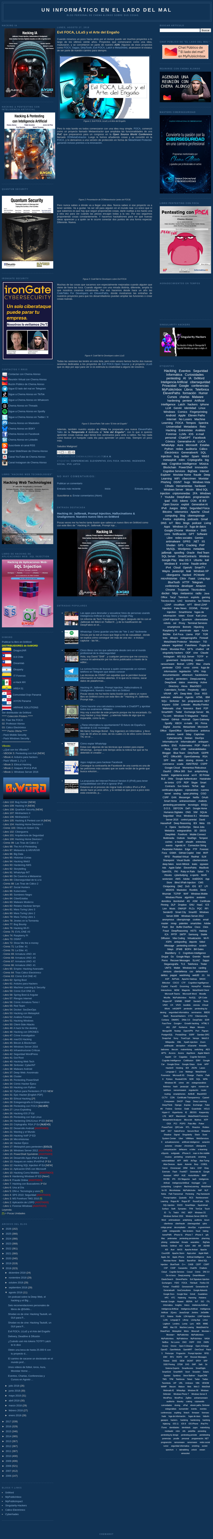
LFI (206, 886)
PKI (176, 871)
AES (208, 1049)
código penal (166, 1227)
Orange (190, 1075)
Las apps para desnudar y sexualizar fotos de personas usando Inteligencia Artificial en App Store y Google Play (115, 614)
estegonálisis (170, 1409)
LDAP (168, 604)
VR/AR (167, 693)
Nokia (163, 1194)
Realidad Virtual (180, 856)
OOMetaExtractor (76, 137)
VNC (183, 1213)
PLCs (192, 908)
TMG (164, 1379)
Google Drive (173, 1064)
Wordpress (184, 548)
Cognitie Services (176, 1272)
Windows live (189, 968)
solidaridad (174, 1242)
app (203, 786)
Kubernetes (20, 891)
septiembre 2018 (18, 1287)
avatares (201, 897)
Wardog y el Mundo (24, 1131)
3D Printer (204, 775)
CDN (172, 1097)
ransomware (167, 664)
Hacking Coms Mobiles (26, 1172)
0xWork (164, 1246)
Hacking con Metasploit (26, 1013)
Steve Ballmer (189, 1376)
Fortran (166, 1287)
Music (172, 908)
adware (166, 645)
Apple (181, 415)
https (175, 593)
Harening (192, 1298)
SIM (195, 812)
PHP (202, 545)
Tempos (191, 422)
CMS (200, 882)
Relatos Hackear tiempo (27, 905)
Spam (195, 456)
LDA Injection (189, 1316)
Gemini (199, 537)
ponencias (166, 1439)
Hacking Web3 (22, 861)
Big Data (18, 854)
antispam (203, 741)
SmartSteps (190, 1205)
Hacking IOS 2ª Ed (24, 1113)
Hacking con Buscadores (26, 1183)
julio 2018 (14, 1385)
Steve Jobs (198, 827)
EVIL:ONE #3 (22, 931)
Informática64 (188, 741)
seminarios (196, 1012)
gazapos (164, 1420)
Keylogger (196, 1183)
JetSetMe (205, 1313)
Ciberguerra (21, 831)
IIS (203, 541)
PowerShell (185, 467)
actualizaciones (172, 1142)
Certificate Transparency (188, 1097)
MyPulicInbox (196, 1339)
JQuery (173, 1313)
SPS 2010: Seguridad (24, 1194)
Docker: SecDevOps (25, 1009)
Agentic (189, 697)
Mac (198, 664)
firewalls (203, 1045)
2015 (9, 1431)
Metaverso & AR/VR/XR (27, 850)
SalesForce (179, 1131)
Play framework (203, 1194)
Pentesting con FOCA (25, 1106)
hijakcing (166, 1424)
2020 (9, 1258)
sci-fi (194, 775)
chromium (188, 1146)
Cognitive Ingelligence (198, 983)
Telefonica (193, 964)
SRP (205, 1361)
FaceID (173, 986)
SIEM (182, 1361)
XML (179, 1042)
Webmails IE (168, 1390)
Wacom (172, 1387)
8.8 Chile (12, 656)
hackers (193, 404)
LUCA (201, 441)
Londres (176, 1324)
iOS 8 (183, 1424)
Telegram (197, 582)
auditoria (198, 1220)
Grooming (184, 986)
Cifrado (169, 485)
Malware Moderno (23, 902)
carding (202, 968)
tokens (184, 500)
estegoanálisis (184, 830)
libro (178, 523)
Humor (203, 393)
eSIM (164, 1231)
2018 (9, 1268)
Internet (171, 419)
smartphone (173, 626)
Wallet (177, 968)
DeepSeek (170, 682)
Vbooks (168, 875)
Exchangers (167, 1283)
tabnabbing (184, 1450)
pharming (206, 1238)
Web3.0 (205, 1038)
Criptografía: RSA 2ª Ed (27, 1124)
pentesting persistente (174, 805)
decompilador (180, 1227)
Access (172, 1053)
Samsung (193, 934)
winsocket (185, 1453)
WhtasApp (180, 1390)
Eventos (185, 371)
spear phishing (190, 793)
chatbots (202, 801)
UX (171, 1005)
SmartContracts (187, 556)
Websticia (170, 830)
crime (181, 1083)
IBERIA (189, 1301)
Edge (187, 849)
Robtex (206, 1127)
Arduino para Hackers (25, 983)
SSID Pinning (169, 1364)
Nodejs (177, 1031)
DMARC (175, 1020)
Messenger (184, 797)
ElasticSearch (167, 1279)
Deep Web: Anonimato (26, 1072)
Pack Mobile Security (14, 734)
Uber (181, 1138)
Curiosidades (194, 374)
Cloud (176, 567)
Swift (173, 1209)
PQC (199, 908)
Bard (198, 708)
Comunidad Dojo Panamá (21, 694)
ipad (167, 500)
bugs (187, 482)
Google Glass (188, 1064)
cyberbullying (181, 875)
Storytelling (20, 868)
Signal (177, 1134)
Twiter (197, 1379)
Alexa (184, 686)
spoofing (179, 552)
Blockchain (169, 467)
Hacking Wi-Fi (21, 928)
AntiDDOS (197, 879)
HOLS (207, 1109)
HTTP (185, 582)
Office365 (176, 756)
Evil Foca (113, 461)
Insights (178, 1305)
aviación (206, 1142)
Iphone (204, 404)
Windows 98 (193, 1390)
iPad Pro (204, 1424)
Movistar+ (195, 641)
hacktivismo (201, 675)
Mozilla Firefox (201, 704)
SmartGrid (166, 1372)
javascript (178, 571)
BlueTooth (174, 582)
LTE (164, 1116)
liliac (163, 1238)
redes (179, 448)
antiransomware (187, 801)
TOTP (200, 656)
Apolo (179, 1164)
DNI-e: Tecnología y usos (26, 1191)
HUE (184, 1175)
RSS (204, 693)
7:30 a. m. (106, 457)
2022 (9, 1248)
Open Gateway (201, 719)
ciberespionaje (196, 515)
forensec (205, 1413)
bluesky (180, 1401)
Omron (173, 1346)
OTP (178, 782)
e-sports (194, 875)
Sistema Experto (172, 1368)
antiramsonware (201, 1398)
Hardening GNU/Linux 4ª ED (29, 1120)
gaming (206, 597)
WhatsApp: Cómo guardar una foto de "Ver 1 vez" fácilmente (113, 631)
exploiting (179, 519)
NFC (165, 756)
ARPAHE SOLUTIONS (20, 707)
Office (164, 597)
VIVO (178, 1005)
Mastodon (182, 890)
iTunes (164, 1427)
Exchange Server (193, 712)
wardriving (185, 975)
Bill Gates (198, 949)
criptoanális (199, 1401)
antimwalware (174, 1220)
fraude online (199, 563)
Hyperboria (177, 1112)
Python (169, 448)
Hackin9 (169, 1068)
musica (168, 1157)
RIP (186, 1357)
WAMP (164, 1387)
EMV (198, 1060)
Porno (165, 960)
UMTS (168, 968)
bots (165, 637)
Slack (197, 1134)
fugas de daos (194, 1416)
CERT (198, 1264)
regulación (193, 1090)
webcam (165, 697)
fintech (186, 1413)
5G (208, 975)
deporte (193, 942)
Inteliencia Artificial (200, 1305)
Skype (194, 782)
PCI (175, 1123)
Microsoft (191, 445)
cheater (178, 1146)
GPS (181, 545)
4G (188, 901)
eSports (164, 1153)
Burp (196, 1164)
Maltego (189, 1072)
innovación (201, 467)
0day (188, 734)
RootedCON (181, 1079)
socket (204, 1446)
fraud (198, 1231)
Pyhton (169, 1079)
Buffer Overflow (184, 927)
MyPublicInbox (13, 1496)
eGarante (192, 1045)
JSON (194, 1068)
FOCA (67, 47)
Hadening (182, 1298)
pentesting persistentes (189, 1238)
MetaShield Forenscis (198, 1116)
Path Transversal (175, 1194)
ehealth (189, 842)
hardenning (195, 1420)
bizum (206, 1220)
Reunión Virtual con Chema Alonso (27, 379)
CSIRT (206, 1264)
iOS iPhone (193, 1424)
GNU (191, 904)
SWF (194, 1364)
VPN (196, 671)
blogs (186, 523)
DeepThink (167, 1105)
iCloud (205, 1005)
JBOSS (193, 1112)
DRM (185, 1168)
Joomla (176, 726)
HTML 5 (205, 1023)
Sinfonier (174, 701)
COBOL (204, 1164)
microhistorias (169, 578)
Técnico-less (168, 600)
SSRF (191, 1034)
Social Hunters (22, 887)
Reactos (196, 1127)
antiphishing (201, 771)
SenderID (168, 912)
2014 (9, 1436)
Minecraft (195, 1331)
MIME (205, 1324)
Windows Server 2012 (26, 1150)
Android (171, 415)
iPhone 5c (178, 1235)
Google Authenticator (186, 778)
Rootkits (193, 890)
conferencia (172, 585)
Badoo (181, 1261)
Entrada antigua (143, 488)
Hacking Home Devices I (28, 839)
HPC (167, 1298)
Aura (180, 445)
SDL (207, 1201)
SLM (204, 856)
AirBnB (191, 1094)
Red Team (19, 1005)
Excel (190, 615)
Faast (191, 578)
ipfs (207, 1235)
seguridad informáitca (179, 1012)
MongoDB (167, 1031)
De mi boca (171, 1275)
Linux (202, 408)
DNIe (170, 778)
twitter (185, 456)
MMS (165, 1327)
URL (181, 1383)
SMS (203, 530)
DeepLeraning (184, 1275)
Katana (170, 1316)
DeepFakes (184, 496)
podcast (196, 523)
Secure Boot (193, 1131)
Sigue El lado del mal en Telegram (24, 388)
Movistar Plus (177, 649)
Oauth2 (167, 771)
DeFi (187, 808)
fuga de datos (198, 526)
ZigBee (189, 1398)
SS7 (170, 1131)
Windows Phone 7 (181, 1394)
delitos (164, 975)
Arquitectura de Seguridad (29, 835)
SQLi (164, 701)
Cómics (170, 441)
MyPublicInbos (197, 1335)
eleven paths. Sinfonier (200, 1405)
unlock (194, 1450)
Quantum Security (25, 809)
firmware (195, 1413)
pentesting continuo (186, 945)
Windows (169, 411)
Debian (188, 738)
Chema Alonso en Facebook (23, 434)
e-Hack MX (14, 682)
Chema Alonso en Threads (19, 405)
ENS (174, 745)
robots (167, 623)
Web (189, 1387)
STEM (180, 1364)
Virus (178, 816)
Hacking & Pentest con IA (29, 820)
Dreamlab (13, 663)
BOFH (188, 949)
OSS (199, 1342)
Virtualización (194, 938)
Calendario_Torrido (174, 689)
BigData (192, 471)
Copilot (164, 986)
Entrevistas (186, 430)
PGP (197, 745)
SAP (163, 1131)
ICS (207, 904)
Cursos (172, 397)
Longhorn (177, 1187)
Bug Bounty (20, 924)
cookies (197, 919)
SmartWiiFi (178, 1372)
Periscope (169, 1353)
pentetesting (204, 1435)
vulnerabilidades (197, 749)
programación (201, 496)
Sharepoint (168, 860)
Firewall (203, 637)
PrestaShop (180, 1034)
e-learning (202, 1149)
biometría (190, 600)
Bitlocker (166, 983)
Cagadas (183, 1057)
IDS (194, 886)
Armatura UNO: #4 (25, 954)
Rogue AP (167, 1001)
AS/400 (206, 1246)
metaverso (186, 593)
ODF (188, 652)
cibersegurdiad (193, 1224)
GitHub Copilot (186, 853)
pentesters (182, 678)
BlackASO (202, 1094)
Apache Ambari (191, 1250)
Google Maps (183, 956)
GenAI (178, 408)
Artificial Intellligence (195, 1257)
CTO (190, 1016)
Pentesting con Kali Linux (27, 1117)
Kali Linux (201, 615)
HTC (173, 1298)
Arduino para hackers (26, 757)
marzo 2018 (15, 1405)
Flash (174, 1172)
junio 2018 (15, 1390)
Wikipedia (169, 1042)
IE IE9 (202, 500)
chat (178, 708)
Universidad (173, 426)
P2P (205, 708)
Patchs (199, 1075)
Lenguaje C (171, 1072)
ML (207, 712)
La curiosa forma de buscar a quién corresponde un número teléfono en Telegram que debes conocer (113, 670)
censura (167, 971)
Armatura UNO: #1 (25, 965)
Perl (197, 1031)
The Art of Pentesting (25, 846)
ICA (166, 934)
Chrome (170, 589)
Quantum (187, 619)
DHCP (180, 1101)
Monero (201, 1027)
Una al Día (18, 1187)
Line (204, 1183)
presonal (185, 1439)
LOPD (190, 664)
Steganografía (171, 964)
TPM (171, 1379)
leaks (194, 864)
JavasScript (184, 1313)
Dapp (187, 1101)
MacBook (204, 867)
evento (169, 845)
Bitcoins (167, 511)
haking (205, 1231)
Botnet (180, 664)
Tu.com (167, 715)
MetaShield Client (201, 990)
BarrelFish (191, 1261)
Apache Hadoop (189, 979)
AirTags (194, 1161)
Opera (172, 827)
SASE (174, 1361)
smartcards (190, 1157)
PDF (197, 634)
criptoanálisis (191, 790)
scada (180, 763)
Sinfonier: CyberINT (24, 1065)
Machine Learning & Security (29, 987)
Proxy (182, 623)
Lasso (202, 1068)
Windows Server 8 (199, 1394)
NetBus (165, 1342)
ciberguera (201, 1146)
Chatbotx (203, 1268)
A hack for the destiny (25, 1028)
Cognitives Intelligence (194, 953)
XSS (174, 500)
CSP (166, 1268)
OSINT (17, 939)
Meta (202, 823)
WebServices (202, 1138)
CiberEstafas (21, 898)
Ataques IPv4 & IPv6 (25, 768)
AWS (177, 879)
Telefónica (202, 389)
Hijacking (199, 626)
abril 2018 (14, 1400)
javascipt (184, 1086)
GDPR (205, 752)
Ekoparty (12, 669)
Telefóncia (180, 1379)
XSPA (169, 942)
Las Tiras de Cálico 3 (26, 842)
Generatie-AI (195, 1172)
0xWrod (173, 1246)
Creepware (169, 1101)
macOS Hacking (23, 1039)
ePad (185, 1405)
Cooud (189, 1272)
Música (203, 463)
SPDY (198, 1361)
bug (176, 456)
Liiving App (195, 1320)
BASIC (202, 979)
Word (163, 1220)
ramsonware (179, 1442)
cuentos (205, 790)
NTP (206, 1120)
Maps (192, 1027)
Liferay (185, 1320)
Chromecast (175, 1168)
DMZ (180, 886)
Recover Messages (180, 960)
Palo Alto (192, 1123)
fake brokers (188, 1231)
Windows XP (201, 571)
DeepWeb (170, 834)
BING (183, 508)
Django (178, 1105)
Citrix (183, 578)
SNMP (188, 1001)
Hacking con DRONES (26, 1031)
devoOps (192, 1227)
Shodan (170, 545)
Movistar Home (182, 474)
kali (207, 560)
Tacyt (173, 597)
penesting (202, 1431)
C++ (183, 1264)
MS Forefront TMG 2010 (25, 1198)
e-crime (184, 563)
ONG (188, 812)
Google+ (178, 1023)
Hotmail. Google (168, 1301)
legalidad (178, 645)
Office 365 (179, 771)
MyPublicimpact (14, 1501)
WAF (186, 893)
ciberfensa (168, 1224)
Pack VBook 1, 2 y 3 (14, 760)
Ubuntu (198, 560)
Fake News (180, 608)
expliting (177, 1413)
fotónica (167, 1086)
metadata (198, 548)
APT (189, 604)
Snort (187, 1372)
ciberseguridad (200, 382)
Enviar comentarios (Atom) (87, 495)
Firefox (167, 519)
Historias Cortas (22, 857)
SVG (187, 1364)
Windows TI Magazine (186, 715)
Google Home (200, 808)
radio (198, 593)
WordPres (179, 1398)
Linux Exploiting (22, 1109)
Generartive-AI (202, 1287)
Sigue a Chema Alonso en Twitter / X (28, 417)
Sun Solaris (183, 786)
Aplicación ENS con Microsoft (30, 1168)
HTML (199, 697)
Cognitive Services (174, 471)
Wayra (166, 571)
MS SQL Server (185, 656)
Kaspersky (204, 1112)
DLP (173, 904)
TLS (183, 964)
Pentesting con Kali (26, 753)
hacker (165, 719)
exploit (185, 504)
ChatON (193, 1268)
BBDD (207, 1012)
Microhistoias (174, 1190)
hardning (206, 1420)
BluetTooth (174, 1264)
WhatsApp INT (22, 872)
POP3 (182, 1123)
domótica (166, 901)
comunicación (170, 1149)
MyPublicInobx (189, 1190)
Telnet (189, 1379)
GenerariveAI (187, 1287)
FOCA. (185, 1283)
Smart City (180, 912)
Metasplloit (176, 1331)
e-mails (188, 723)
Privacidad (169, 385)
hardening (173, 400)
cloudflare (179, 604)
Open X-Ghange (186, 1346)
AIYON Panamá (16, 701)
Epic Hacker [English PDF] (28, 1094)
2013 (9, 1441)
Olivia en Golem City (28, 828)
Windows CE (200, 1213)
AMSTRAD (192, 763)
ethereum (187, 675)
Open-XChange (202, 1346)
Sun (190, 771)
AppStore (191, 1053)
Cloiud (164, 1272)
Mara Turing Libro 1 (24, 916)
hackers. (174, 1420)
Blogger (166, 752)
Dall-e (192, 1168)
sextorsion (167, 879)
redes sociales (183, 537)
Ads (164, 867)
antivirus (205, 730)
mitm (182, 459)
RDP (186, 782)
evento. (194, 1409)
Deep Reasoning (182, 823)
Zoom (203, 1042)
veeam (202, 1450)
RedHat (195, 856)
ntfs (183, 1431)
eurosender (183, 1409)
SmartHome (185, 612)
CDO (178, 667)
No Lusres (175, 1342)
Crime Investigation (24, 1035)
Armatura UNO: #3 (25, 957)
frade (164, 1416)
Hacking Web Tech (24, 1061)
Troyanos (183, 589)
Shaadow (205, 1131)
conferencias (80, 461)
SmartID (192, 912)
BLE (163, 778)
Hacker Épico (21, 1143)
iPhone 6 (186, 1153)
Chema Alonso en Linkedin (20, 439)
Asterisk (188, 1164)
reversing (193, 682)
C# (175, 1057)
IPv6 (69, 464)
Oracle (191, 552)
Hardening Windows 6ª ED (27, 1176)
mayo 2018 (15, 1395)
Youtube (169, 496)
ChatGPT (185, 437)
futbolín (206, 1416)
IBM (207, 697)
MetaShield (121, 47)
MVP (205, 853)
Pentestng (189, 1194)
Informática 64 (170, 741)
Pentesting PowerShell (26, 1080)
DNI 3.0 (206, 1272)
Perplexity (193, 689)
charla (206, 664)
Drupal (164, 956)
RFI (206, 908)
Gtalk (186, 1109)
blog (182, 515)
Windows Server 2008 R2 (196, 1216)
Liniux (205, 1320)
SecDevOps (184, 827)
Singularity (187, 1134)
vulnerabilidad (168, 1160)
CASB (190, 1264)
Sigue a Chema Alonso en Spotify (26, 411)
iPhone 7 (189, 1235)
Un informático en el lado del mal (106, 10)
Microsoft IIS (178, 1075)
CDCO (176, 983)
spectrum (170, 1450)
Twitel (179, 712)
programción (166, 1442)
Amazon (201, 585)
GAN (173, 797)
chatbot (200, 649)
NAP (200, 1190)
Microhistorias (21, 1139)
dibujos (174, 637)
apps (196, 630)
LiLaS (149, 364)
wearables (195, 1242)
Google (184, 385)
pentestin (188, 1008)
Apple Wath (203, 1253)
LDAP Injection (171, 619)
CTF (184, 983)
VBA (197, 1383)
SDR (191, 1079)
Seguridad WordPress (26, 1054)
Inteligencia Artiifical (180, 1183)
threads (185, 1242)
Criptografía (195, 459)
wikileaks (178, 697)
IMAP (204, 1175)
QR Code (202, 997)
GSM (176, 704)
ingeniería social (180, 775)
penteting (178, 1157)
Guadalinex (202, 1294)
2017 (9, 1421)
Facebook (199, 437)
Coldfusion (188, 1060)
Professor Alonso (15, 723)
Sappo (75, 47)
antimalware (173, 541)
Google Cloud (172, 767)
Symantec (182, 1209)
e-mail (200, 434)
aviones (168, 1146)
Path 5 (206, 745)
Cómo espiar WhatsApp (93, 743)
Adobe (186, 879)
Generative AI (200, 504)
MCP (171, 1116)
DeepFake (197, 1020)
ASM (194, 901)
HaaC (200, 904)
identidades (174, 1427)
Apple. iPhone (178, 1257)
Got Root (19, 1057)
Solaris (206, 1372)
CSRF (166, 797)
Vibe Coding (178, 938)
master (164, 923)
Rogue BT (186, 1201)
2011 (9, 1451)
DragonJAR (14, 650)
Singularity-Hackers (16, 1505)
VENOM (205, 1383)
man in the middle (201, 1153)
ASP (167, 979)
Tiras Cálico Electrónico (28, 972)
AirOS (179, 1250)
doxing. (178, 1405)
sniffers (165, 745)
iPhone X (199, 1235)
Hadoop (203, 931)
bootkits (187, 1005)
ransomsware (179, 1090)
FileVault (193, 1283)
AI (184, 378)
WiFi (177, 478)
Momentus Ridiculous (194, 767)
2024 (9, 1238)
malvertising (186, 1049)
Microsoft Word (190, 994)
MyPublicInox (182, 1339)
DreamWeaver (199, 1275)
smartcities (195, 923)
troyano (166, 704)
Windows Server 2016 (26, 771)
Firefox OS (204, 1283)
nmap (173, 923)
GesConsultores (184, 1290)
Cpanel (206, 1097)
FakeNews (191, 645)
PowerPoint (167, 1127)
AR (199, 1246)
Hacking (126, 461)
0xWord (9, 1492)
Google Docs (168, 1294)
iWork (167, 1008)
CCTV (165, 1097)
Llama (189, 634)
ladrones (165, 1049)
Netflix (196, 797)
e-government (204, 1227)
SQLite (203, 812)
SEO (203, 689)
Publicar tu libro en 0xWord (17, 641)
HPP (206, 1064)
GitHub (175, 719)
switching (199, 1049)
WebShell (206, 1387)
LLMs (182, 434)
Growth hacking (191, 1023)
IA (189, 378)
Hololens (202, 1298)
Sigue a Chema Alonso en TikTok (26, 394)
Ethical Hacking (22, 764)
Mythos (198, 1120)
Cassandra (182, 1268)
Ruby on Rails (188, 871)
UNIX (165, 1005)
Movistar (204, 478)
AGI (181, 1246)
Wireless (204, 556)
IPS (173, 1179)
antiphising (187, 1220)
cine (195, 652)
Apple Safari (175, 867)
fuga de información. (177, 1416)
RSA (205, 756)
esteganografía (188, 637)
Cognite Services (198, 1057)
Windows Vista (201, 482)
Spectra (203, 422)
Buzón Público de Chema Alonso (26, 384)
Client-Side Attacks (24, 1024)
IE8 (187, 1068)
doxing (189, 760)
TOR (205, 634)
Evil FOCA (99, 47)
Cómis (197, 1272)
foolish (164, 775)
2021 (9, 1253)
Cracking (191, 545)
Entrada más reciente (69, 488)
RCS (191, 1198)
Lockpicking (166, 1187)
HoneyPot (196, 986)
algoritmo (189, 897)
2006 (9, 1475)
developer (187, 585)
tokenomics (181, 511)
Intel (198, 853)
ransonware (192, 1442)
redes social (205, 1442)
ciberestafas (201, 619)
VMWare (190, 1138)
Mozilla (167, 997)
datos (182, 682)
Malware (197, 397)
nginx (193, 1086)
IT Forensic (14, 675)
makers (200, 660)
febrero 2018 (16, 1410)
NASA (207, 1339)
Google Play (169, 560)
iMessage (169, 945)
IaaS (194, 1179)
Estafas (204, 445)
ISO (202, 1301)
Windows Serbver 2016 (173, 1216)
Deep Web (186, 693)
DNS (164, 523)
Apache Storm (178, 1253)
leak (188, 571)
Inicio (107, 488)
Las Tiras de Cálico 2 (26, 883)
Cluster (17, 1076)
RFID (167, 856)
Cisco (197, 927)
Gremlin (196, 956)
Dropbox (182, 904)
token (182, 615)
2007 (9, 1470)
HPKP (176, 1175)
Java (206, 593)
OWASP (182, 908)
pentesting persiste (189, 1435)
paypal (173, 975)
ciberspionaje (183, 919)
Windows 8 (170, 563)
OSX (169, 1123)
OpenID (164, 1350)
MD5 (198, 1324)
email (206, 919)
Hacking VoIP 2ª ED (25, 1135)
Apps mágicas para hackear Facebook (101, 762)
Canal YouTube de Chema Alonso (26, 457)
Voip (203, 671)
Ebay (206, 1168)
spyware (204, 864)
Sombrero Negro (23, 894)
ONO (184, 1342)
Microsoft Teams (172, 994)
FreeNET (184, 1172)
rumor (166, 1446)
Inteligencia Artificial (174, 382)
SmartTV (200, 567)
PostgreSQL (167, 1034)
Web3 (205, 456)
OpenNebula (175, 1350)
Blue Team (179, 752)
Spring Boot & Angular (26, 994)
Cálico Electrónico (16, 727)
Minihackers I (22, 816)
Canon (165, 1168)
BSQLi (204, 805)
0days (170, 949)
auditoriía (170, 1401)
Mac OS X (185, 560)
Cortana (165, 1020)
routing (167, 1094)
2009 (9, 1461)
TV (207, 871)
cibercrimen (189, 478)
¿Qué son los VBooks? (16, 749)
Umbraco (189, 1383)
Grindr (192, 1294)
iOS (191, 434)
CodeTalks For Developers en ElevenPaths (82, 293)
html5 (204, 875)
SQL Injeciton (169, 1205)
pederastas (172, 1238)
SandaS (197, 1001)
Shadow (167, 1134)
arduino (170, 734)
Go (172, 956)
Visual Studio (183, 860)
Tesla (205, 1001)
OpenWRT (187, 1350)
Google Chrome (173, 530)
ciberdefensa (180, 971)
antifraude (168, 1045)
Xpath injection (191, 1042)
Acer (173, 1250)
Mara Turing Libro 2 (24, 913)
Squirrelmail (203, 1205)
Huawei (180, 1301)
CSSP (173, 1268)
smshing (202, 1157)
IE (186, 1112)
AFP (179, 1161)
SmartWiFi (167, 712)
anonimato (185, 630)
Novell (206, 956)
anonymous (168, 919)
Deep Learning (200, 1101)
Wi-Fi (206, 938)
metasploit (169, 459)
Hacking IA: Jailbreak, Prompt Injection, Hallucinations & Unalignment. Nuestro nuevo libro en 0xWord (96, 515)
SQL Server (169, 556)
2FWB (179, 949)
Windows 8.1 (190, 816)
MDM (176, 990)
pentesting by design (169, 1435)
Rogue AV (175, 1201)
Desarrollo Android (24, 1128)
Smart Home (170, 801)
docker (166, 593)
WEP (190, 1213)
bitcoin (189, 489)
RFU (172, 1357)
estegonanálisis (199, 1083)
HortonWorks (193, 1175)
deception (180, 1045)
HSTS (193, 931)
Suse (204, 1134)
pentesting (173, 378)
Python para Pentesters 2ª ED (30, 1091)
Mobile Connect (198, 834)
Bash (166, 1016)
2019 (9, 1263)
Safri (201, 1364)
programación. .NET (200, 1439)
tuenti (180, 734)
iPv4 (168, 567)
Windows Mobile (199, 893)
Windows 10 (180, 526)
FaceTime (166, 1023)
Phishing (166, 482)
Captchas (199, 734)
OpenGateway (192, 756)
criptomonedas (181, 493)
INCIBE (166, 1179)
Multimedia (168, 838)
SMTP (183, 934)
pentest (187, 400)
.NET (196, 541)
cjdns (205, 1224)
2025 (9, 1233)
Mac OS (173, 1327)
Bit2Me (166, 634)
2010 (9, 1456)
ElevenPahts (190, 867)
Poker (201, 1123)
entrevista (201, 842)
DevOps (199, 738)
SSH (175, 749)
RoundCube (198, 1201)
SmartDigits (201, 1368)
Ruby (167, 749)
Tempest (203, 838)
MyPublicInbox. (167, 1339)
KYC (163, 1316)
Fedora (168, 1109)
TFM (191, 1209)
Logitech (166, 1324)
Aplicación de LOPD (23, 1202)
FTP (195, 849)
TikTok (195, 786)
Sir (206, 1364)
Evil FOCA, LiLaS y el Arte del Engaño (29, 1331)
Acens (181, 1053)
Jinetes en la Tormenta (26, 920)
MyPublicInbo (183, 1335)
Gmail (204, 519)
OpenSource (191, 730)
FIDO (177, 1283)
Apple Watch (204, 1053)
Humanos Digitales (173, 812)
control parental (189, 819)
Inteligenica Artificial (189, 1309)
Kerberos (183, 1027)
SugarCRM (202, 1376)
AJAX (187, 1246)
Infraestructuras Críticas (27, 1050)
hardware (200, 485)
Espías (187, 1105)
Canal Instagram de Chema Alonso (27, 462)
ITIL (208, 1301)
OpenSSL (167, 871)
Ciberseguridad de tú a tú (27, 879)
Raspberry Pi (21, 935)
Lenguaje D (175, 1320)
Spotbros (177, 1376)
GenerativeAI (189, 452)
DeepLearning (198, 678)
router (204, 1090)
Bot (172, 927)
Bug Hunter (21, 802)
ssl (174, 623)
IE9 (195, 823)
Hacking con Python (25, 1087)
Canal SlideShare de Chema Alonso (28, 451)
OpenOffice (175, 730)
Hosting (179, 1068)
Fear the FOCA (14, 720)
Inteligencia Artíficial (169, 1309)
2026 (9, 1228)
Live (181, 1072)
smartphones (179, 1094)
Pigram (205, 1031)
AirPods (175, 979)
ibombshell (178, 901)
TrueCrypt (185, 1038)
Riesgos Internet (23, 998)
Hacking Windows (23, 1020)
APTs (163, 1053)
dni (187, 1083)
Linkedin (185, 704)
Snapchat (166, 1038)
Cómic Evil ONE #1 (24, 991)
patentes (183, 923)
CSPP (204, 763)
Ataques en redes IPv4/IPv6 (29, 1161)
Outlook (181, 838)
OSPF (191, 1342)
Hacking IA (21, 805)
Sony (175, 1038)
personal (170, 437)
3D (195, 830)
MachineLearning (191, 1187)
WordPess (167, 1398)
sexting (177, 793)
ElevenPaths (98, 461)
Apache (195, 511)
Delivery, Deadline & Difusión (24, 1336)
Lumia (184, 1324)
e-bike (192, 1149)
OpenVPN (188, 1031)
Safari (200, 871)
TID (205, 641)
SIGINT (190, 1361)
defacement (202, 971)
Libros (188, 389)
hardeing (184, 1420)
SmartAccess (187, 1368)
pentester (167, 667)
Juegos (173, 508)
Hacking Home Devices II (29, 824)
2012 (9, 1446)
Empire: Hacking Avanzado (28, 968)
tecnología (193, 805)
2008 (9, 1466)
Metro (186, 1331)
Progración (180, 1353)
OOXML (193, 608)
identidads (186, 1427)
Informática (167, 1305)
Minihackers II (22, 813)
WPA (205, 1079)
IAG (168, 1027)
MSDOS (170, 890)
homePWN (167, 1235)
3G (196, 723)
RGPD (179, 1357)
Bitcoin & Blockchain (25, 1042)
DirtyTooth (86, 47)
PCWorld (199, 574)
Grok (199, 1064)
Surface (165, 1209)
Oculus (165, 1346)
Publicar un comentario (69, 483)
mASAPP (176, 1008)
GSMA (172, 853)
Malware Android (23, 1068)
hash (175, 1086)
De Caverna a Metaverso (27, 876)
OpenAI (187, 567)
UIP (174, 1383)
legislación (185, 671)
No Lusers (185, 419)
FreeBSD (175, 1287)
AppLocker (191, 1253)
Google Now (182, 1294)
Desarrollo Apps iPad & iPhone (31, 1157)
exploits (195, 597)
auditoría (191, 448)
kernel (168, 793)
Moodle (202, 994)
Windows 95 (170, 1083)
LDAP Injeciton (204, 1316)
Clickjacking (169, 886)
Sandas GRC (203, 1034)
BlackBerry (170, 953)
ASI (166, 1250)
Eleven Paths (196, 415)
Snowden (196, 1372)
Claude (204, 652)
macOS (169, 678)
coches (168, 842)
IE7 (200, 886)
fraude (197, 474)
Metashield (189, 726)
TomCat (199, 1209)
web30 (195, 975)
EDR (207, 1020)
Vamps (196, 1038)
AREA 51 (12, 688)
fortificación (179, 534)
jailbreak (167, 552)
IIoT (196, 1301)
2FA (195, 493)
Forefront (182, 834)
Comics (182, 411)
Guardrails (196, 1109)
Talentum (183, 597)
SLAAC (196, 960)
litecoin (175, 1049)
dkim (180, 760)
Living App (204, 578)
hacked (187, 574)
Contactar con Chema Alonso (24, 374)
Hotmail (186, 719)
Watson (181, 1387)
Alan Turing (204, 1161)
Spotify (168, 723)
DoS (187, 886)
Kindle (178, 1316)
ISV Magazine (184, 1179)
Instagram (169, 656)
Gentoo (178, 1109)
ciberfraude (180, 1224)
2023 (9, 1243)
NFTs (190, 649)
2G (203, 975)
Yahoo (204, 715)
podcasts (193, 519)
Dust (197, 693)
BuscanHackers (178, 1016)
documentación (171, 675)
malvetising (205, 1427)
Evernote (166, 1172)
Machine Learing (187, 1327)
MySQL (170, 548)
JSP (174, 1027)
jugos (195, 1427)
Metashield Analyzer (172, 1120)
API (176, 693)
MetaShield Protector (175, 641)
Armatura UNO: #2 (25, 961)
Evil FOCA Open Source (116, 364)
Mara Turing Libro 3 (24, 909)
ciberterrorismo (200, 860)
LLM (168, 408)
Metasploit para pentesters (33, 1146)
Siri (183, 701)
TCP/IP (177, 893)
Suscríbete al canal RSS (21, 445)
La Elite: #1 (21, 946)
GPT (191, 534)
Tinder (203, 964)
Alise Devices (169, 1164)
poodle (176, 1439)
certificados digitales (172, 790)
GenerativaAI (169, 1290)
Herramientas (184, 485)
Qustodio (183, 1198)
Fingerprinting (198, 411)
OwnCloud (199, 1350)
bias (173, 760)
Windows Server (173, 489)
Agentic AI (180, 845)
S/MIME (178, 1001)
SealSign (191, 838)
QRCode (179, 1127)
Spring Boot (20, 980)
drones (199, 760)
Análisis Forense (23, 1017)
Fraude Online (20, 1180)
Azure (205, 630)
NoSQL (192, 997)
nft (207, 649)
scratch (203, 945)
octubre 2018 (16, 1282)
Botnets (187, 626)
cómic (195, 667)
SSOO (180, 1205)
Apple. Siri (165, 1257)
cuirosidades (166, 1405)
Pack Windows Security (16, 738)
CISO (203, 793)
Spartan (167, 1376)
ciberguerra (173, 574)
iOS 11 (176, 1424)
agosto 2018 (16, 1292)
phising (164, 1242)
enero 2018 (15, 1415)
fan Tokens (204, 600)
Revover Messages (198, 1357)
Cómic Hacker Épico (25, 1083)
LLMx (165, 1320)
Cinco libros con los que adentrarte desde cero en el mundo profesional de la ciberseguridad (113, 652)
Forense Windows (22, 1206)
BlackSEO (195, 686)
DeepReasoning (179, 931)
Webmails (168, 708)
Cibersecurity (201, 1016)
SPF (166, 760)
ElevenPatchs (181, 1279)
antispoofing (180, 942)
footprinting (187, 660)
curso (186, 667)
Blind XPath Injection (185, 882)
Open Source (171, 504)
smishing (195, 1446)
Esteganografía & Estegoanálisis (31, 1102)
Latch (109, 47)
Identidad (190, 408)
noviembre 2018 (18, 1277)
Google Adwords (200, 1290)
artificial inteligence (190, 1142)
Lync (192, 1324)
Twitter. (205, 1379)
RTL (188, 1127)
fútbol (202, 942)
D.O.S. (167, 808)
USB (183, 749)
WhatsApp (168, 445)
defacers (183, 1149)
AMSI (185, 1161)
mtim (178, 1431)
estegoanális (174, 1231)
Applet (168, 1057)
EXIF (200, 1168)
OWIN (206, 1342)
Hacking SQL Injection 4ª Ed (29, 1165)
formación (189, 393)
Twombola (166, 1383)
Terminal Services (197, 623)
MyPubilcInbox (180, 997)
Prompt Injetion (170, 1198)
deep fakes (168, 864)
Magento (186, 990)
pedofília (191, 1431)
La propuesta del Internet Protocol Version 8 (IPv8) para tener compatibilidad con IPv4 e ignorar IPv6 (114, 782)
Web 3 (196, 1387)
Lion (164, 908)
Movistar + (192, 530)
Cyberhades (12, 1514)
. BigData (206, 1242)
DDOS (203, 830)
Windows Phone (173, 897)
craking (189, 1401)
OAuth (205, 797)
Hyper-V (166, 1112)
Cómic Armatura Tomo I (27, 1002)
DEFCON (178, 808)
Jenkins (195, 1313)
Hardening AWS (22, 865)
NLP (206, 1190)
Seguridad (168, 816)
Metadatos (190, 426)
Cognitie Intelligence (171, 1060)
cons (167, 534)
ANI (194, 1246)
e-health (179, 842)
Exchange (197, 1105)
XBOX (178, 723)
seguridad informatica (180, 1446)
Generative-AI (186, 441)
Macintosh (181, 1116)
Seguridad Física (200, 508)
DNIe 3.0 (186, 1020)
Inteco (186, 1305)
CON (193, 500)
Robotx (166, 1361)
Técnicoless (198, 589)
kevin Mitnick (182, 864)
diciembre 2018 (17, 1272)
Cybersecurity (174, 738)
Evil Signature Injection (199, 1279)
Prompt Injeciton (195, 1353)
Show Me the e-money (26, 942)
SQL (198, 1079)
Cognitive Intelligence (183, 463)
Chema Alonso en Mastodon (20, 423)
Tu (170, 1213)
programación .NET (199, 701)
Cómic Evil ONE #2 (25, 976)
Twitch (176, 1213)
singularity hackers (172, 652)
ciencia (196, 1005)
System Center (169, 1138)
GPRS (187, 541)
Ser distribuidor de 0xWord (16, 712)
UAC (180, 600)
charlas (184, 397)
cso (191, 971)
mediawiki (169, 1431)
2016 (9, 1426)
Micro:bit (188, 1120)
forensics (188, 708)
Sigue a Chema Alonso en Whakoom (28, 400)
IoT (171, 523)
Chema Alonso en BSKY (18, 428)
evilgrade (175, 1153)
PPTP (174, 934)
